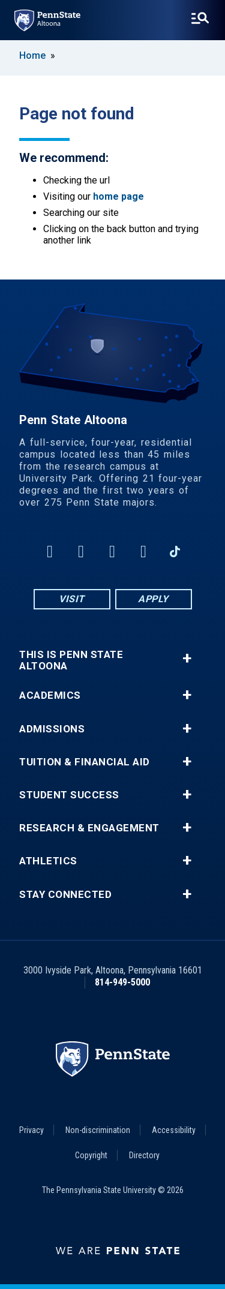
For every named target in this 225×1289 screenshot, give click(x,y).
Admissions (52, 729)
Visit (72, 599)
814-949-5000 (122, 982)
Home (32, 55)
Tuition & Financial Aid (84, 762)
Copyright (91, 1155)
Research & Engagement (89, 828)
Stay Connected (65, 894)
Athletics (48, 861)
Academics (50, 695)
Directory (144, 1155)
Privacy (31, 1130)
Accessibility (174, 1130)
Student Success (69, 795)
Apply (153, 599)
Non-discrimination (97, 1130)
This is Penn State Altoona (71, 660)
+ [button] (186, 658)
